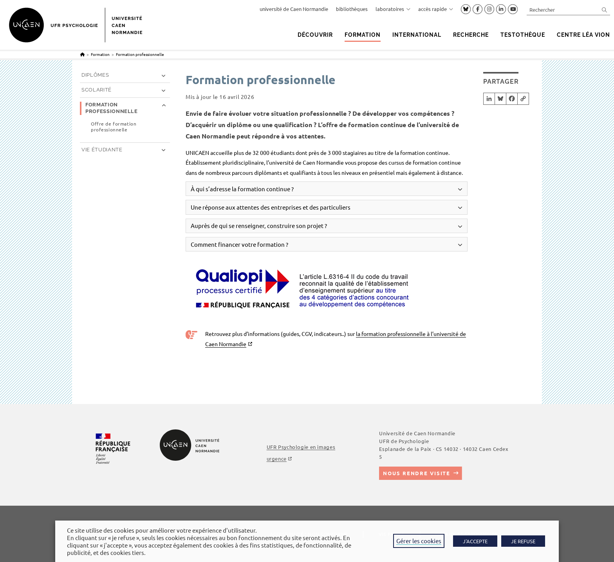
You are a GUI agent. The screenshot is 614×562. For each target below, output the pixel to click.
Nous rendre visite (416, 473)
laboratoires (393, 8)
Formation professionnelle (140, 54)
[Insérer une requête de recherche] (568, 9)
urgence (277, 458)
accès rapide (435, 8)
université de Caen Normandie (294, 8)
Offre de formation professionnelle (113, 127)
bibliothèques (352, 8)
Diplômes (95, 75)
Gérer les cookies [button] (418, 540)
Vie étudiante (101, 150)
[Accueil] (82, 54)
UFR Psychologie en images (301, 446)
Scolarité (96, 90)
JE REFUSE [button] (523, 541)
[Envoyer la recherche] (604, 9)
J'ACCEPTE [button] (475, 541)
